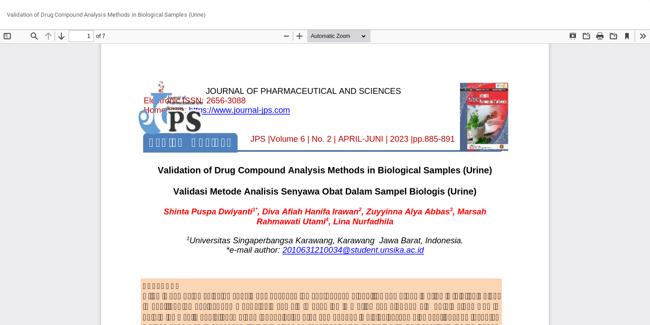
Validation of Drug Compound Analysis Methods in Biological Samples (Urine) (106, 14)
